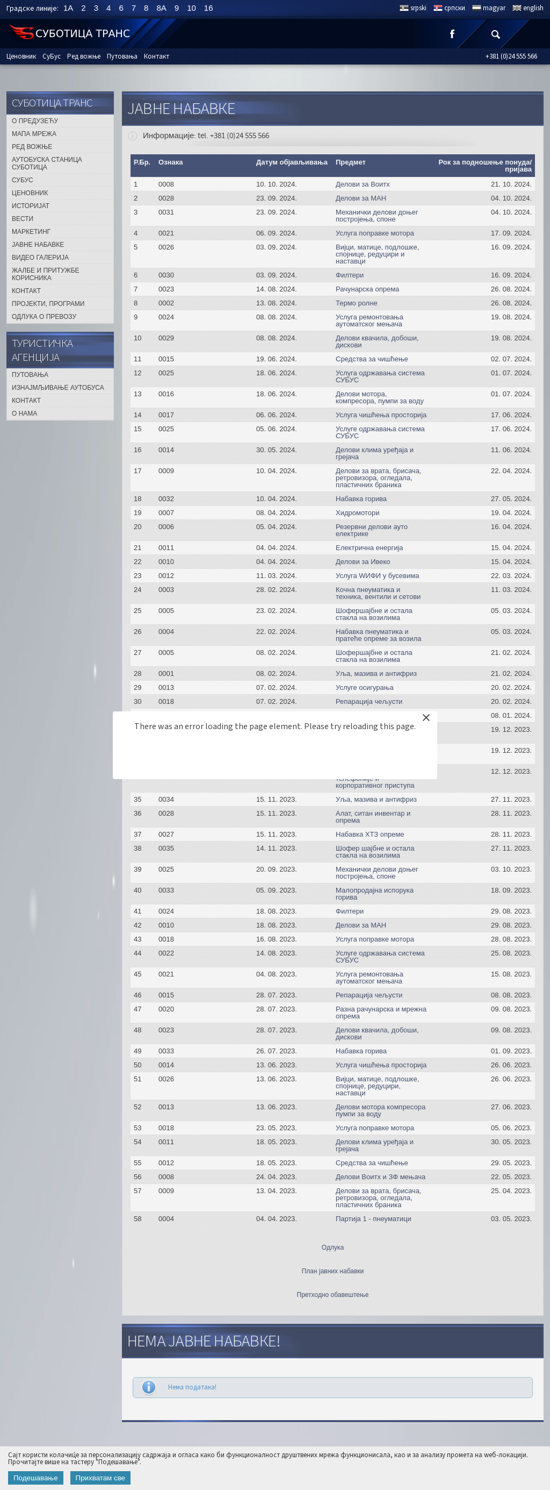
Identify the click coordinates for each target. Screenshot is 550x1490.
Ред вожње (83, 56)
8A (161, 7)
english (533, 8)
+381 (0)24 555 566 (511, 56)
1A (68, 7)
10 (191, 7)
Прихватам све (100, 1478)
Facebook (452, 33)
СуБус (51, 56)
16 (208, 7)
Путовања (122, 56)
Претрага (495, 33)
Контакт (156, 56)
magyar (494, 8)
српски (454, 8)
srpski (418, 8)
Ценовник (21, 56)
